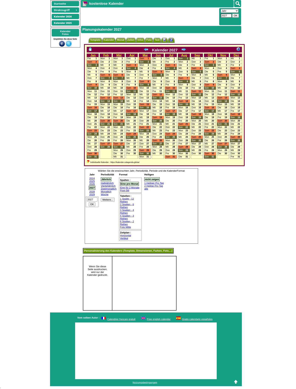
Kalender (109, 39)
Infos (140, 39)
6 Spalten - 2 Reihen (127, 223)
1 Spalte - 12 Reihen (127, 200)
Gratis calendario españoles (197, 319)
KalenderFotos (65, 33)
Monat (120, 39)
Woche (104, 194)
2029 (92, 194)
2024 (92, 178)
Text (157, 39)
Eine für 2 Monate (130, 187)
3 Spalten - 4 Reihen (127, 211)
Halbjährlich (107, 183)
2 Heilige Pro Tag (153, 185)
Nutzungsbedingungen (145, 382)
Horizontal (125, 235)
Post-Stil (124, 190)
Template (95, 39)
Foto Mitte (125, 227)
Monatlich (106, 191)
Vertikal (124, 238)
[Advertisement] (149, 16)
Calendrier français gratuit (121, 319)
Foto (149, 39)
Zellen (131, 39)
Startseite (60, 3)
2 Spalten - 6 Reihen (127, 206)
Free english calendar (158, 319)
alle (146, 188)
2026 (92, 184)
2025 (92, 181)
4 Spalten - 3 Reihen (127, 217)
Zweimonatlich (108, 188)
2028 (92, 191)
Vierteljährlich (108, 185)
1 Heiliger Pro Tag (154, 183)
